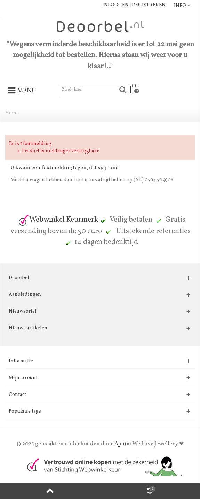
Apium (122, 444)
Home (12, 113)
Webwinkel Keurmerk (58, 220)
